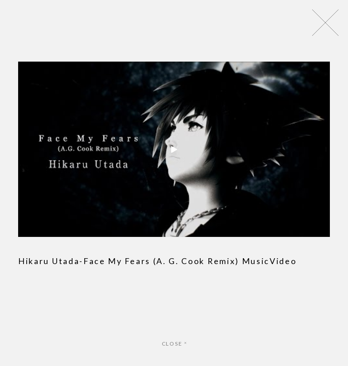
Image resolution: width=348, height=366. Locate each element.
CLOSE (174, 343)
